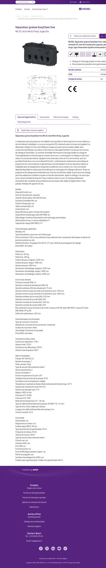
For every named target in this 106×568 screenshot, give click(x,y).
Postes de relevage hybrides (34, 493)
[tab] (26, 117)
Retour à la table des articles (85, 36)
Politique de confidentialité (34, 522)
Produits (18, 9)
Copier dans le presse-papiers (32, 130)
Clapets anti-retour (34, 488)
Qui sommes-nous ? (40, 9)
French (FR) (85, 2)
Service (27, 9)
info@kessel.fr (36, 541)
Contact (74, 2)
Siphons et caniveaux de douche (34, 502)
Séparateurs (34, 507)
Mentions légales (34, 526)
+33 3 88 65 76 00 (35, 536)
